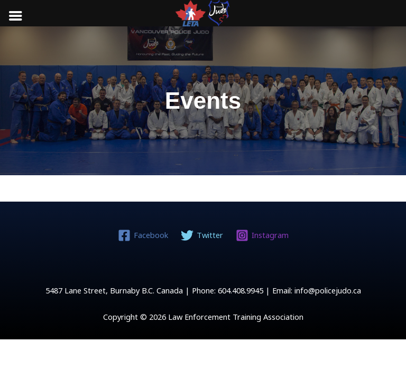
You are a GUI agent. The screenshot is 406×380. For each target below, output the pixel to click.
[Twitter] (202, 235)
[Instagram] (261, 235)
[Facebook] (143, 235)
